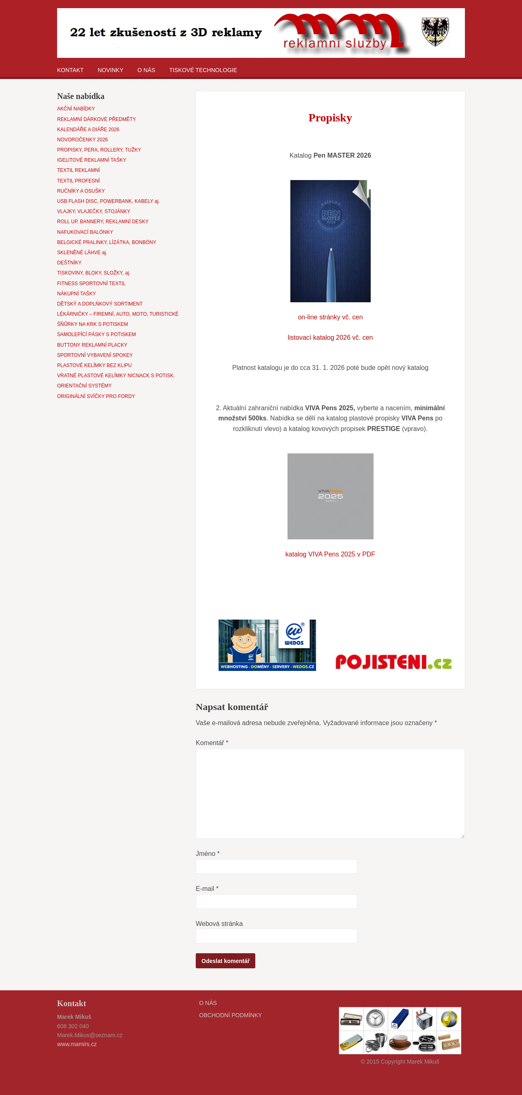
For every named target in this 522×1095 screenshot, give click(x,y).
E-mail (207, 888)
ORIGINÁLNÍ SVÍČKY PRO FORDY (96, 396)
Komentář (212, 742)
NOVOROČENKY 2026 (82, 140)
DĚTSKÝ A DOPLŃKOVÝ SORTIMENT (100, 304)
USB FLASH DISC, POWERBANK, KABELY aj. (108, 201)
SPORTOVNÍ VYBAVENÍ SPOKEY (95, 355)
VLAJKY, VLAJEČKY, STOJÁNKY (93, 211)
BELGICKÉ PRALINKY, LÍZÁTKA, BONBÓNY (106, 242)
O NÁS (146, 70)
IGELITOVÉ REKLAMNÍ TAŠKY (91, 160)
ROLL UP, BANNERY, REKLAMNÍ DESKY (102, 221)
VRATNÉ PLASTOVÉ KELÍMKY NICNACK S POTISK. (116, 375)
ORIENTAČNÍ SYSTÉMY (84, 386)
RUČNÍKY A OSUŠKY (81, 191)
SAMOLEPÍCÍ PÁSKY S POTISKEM (96, 334)
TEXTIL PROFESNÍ (78, 181)
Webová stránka (219, 923)
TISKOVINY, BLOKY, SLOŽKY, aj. (93, 273)
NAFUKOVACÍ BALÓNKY (85, 232)
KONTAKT (70, 70)
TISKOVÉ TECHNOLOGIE (203, 70)
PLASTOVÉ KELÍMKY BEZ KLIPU (94, 365)
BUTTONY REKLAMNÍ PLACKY (92, 345)
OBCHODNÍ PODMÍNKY (230, 1015)
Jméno (208, 853)
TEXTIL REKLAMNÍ (78, 170)
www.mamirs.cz (77, 1044)
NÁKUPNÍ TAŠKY (76, 294)
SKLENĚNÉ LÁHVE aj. (82, 252)
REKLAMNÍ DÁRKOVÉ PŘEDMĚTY (96, 119)
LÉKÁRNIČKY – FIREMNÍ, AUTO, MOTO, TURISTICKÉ (118, 314)
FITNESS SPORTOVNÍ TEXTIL (91, 283)
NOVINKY (111, 70)
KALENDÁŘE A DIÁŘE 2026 (88, 129)
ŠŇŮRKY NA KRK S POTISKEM (92, 324)
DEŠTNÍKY (69, 263)
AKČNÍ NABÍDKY (76, 109)
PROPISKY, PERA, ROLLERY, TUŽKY (99, 150)
